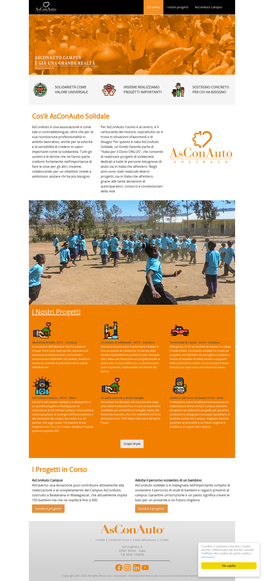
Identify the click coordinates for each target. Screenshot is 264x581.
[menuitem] (153, 7)
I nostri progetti (177, 7)
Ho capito (229, 565)
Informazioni (208, 557)
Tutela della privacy (144, 540)
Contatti (100, 540)
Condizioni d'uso (118, 540)
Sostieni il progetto (48, 509)
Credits (164, 540)
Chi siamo (153, 7)
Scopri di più (132, 444)
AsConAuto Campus (208, 7)
